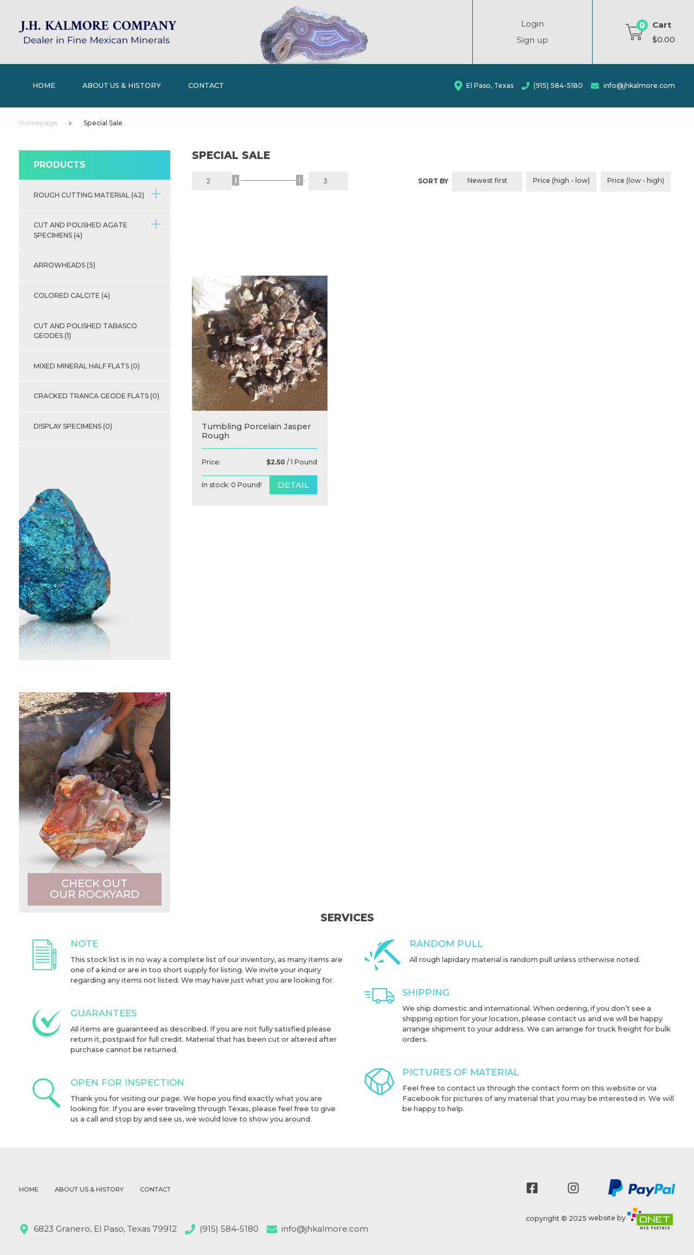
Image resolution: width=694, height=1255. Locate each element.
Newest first (487, 180)
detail (293, 485)
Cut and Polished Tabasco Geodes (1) (85, 331)
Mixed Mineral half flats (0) (87, 366)
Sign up (532, 40)
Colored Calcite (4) (72, 295)
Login (532, 24)
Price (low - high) (635, 180)
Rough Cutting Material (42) (98, 193)
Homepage (38, 123)
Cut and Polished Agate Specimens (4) (98, 229)
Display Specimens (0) (73, 426)
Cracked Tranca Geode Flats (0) (96, 396)
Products (60, 165)
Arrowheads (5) (64, 265)
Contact (206, 85)
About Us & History (121, 85)
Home (44, 85)
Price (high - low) (561, 180)
